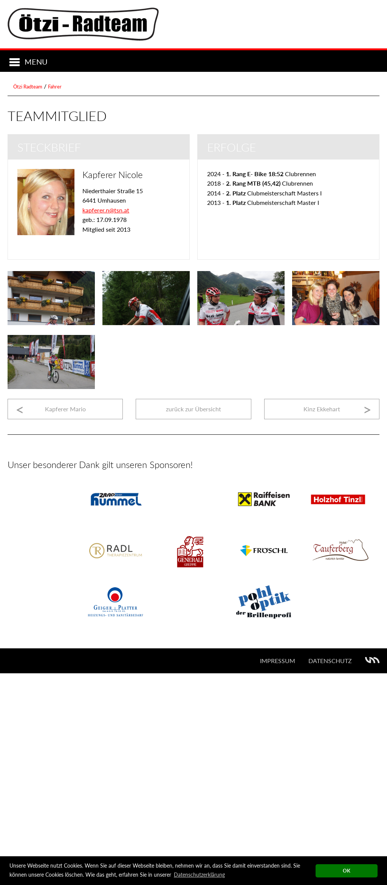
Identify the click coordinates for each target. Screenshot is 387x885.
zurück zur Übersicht (193, 620)
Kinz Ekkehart (321, 620)
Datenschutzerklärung (199, 874)
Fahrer (55, 298)
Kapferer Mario (65, 620)
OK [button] (346, 871)
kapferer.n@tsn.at (105, 421)
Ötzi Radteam (27, 298)
